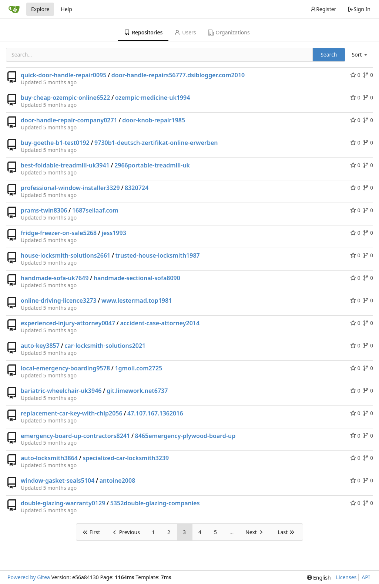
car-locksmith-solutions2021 (104, 345)
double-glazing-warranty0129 (63, 503)
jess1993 (114, 233)
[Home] (14, 9)
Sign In (359, 9)
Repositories (143, 32)
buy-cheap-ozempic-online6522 (65, 97)
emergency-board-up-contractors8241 (75, 435)
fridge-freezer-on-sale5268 (59, 233)
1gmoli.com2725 (138, 368)
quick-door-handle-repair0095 (63, 75)
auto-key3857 (40, 345)
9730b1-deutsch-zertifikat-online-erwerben (156, 142)
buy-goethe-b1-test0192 (55, 142)
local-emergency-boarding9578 (65, 368)
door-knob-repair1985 (153, 120)
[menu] (360, 54)
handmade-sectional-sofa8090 (137, 278)
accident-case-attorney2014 (159, 323)
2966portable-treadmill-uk (152, 165)
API (366, 577)
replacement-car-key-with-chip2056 (72, 413)
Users (185, 32)
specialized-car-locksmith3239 (126, 458)
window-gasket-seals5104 (57, 480)
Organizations (229, 32)
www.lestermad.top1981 (136, 300)
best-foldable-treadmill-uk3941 (65, 165)
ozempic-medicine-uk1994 (152, 97)
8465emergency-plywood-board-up (185, 435)
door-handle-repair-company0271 (69, 120)
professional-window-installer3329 (70, 187)
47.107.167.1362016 (155, 413)
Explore (40, 9)
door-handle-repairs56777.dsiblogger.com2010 (178, 75)
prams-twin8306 (44, 210)
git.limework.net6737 (137, 390)
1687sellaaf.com (95, 210)
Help (66, 9)
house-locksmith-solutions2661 (65, 255)
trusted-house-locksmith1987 (157, 255)
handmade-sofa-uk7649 (54, 278)
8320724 (136, 187)
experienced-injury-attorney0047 (68, 323)
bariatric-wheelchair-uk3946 (61, 390)
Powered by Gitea (28, 577)
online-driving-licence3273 (59, 300)
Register (323, 9)
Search (329, 54)
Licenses (346, 577)
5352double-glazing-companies (155, 503)
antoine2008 (117, 480)
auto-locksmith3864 (49, 458)
